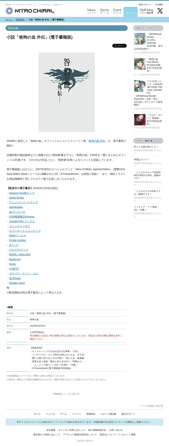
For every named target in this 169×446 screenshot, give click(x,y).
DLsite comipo (17, 240)
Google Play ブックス (22, 221)
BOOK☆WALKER (19, 254)
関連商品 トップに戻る (66, 394)
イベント (76, 414)
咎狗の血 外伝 (97, 140)
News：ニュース (90, 20)
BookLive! (15, 259)
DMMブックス (17, 235)
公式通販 (159, 4)
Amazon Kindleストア (22, 193)
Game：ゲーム (103, 20)
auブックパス (17, 211)
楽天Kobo (15, 278)
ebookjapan (16, 207)
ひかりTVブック (18, 249)
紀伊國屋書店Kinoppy (22, 216)
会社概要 (50, 430)
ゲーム (63, 414)
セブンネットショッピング (25, 230)
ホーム (9, 19)
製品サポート (145, 4)
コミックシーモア (19, 226)
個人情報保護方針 (97, 430)
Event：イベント (116, 20)
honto (12, 264)
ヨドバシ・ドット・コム (23, 273)
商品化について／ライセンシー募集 (118, 434)
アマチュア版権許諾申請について (80, 434)
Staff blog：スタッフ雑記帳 (146, 20)
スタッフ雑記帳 (108, 414)
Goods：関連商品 (130, 20)
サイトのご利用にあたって (71, 430)
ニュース (50, 414)
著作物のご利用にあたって (46, 434)
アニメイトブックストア (23, 202)
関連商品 (20, 19)
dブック (14, 245)
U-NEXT (14, 268)
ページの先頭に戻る (151, 406)
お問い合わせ (116, 430)
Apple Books (16, 197)
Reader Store (17, 282)
